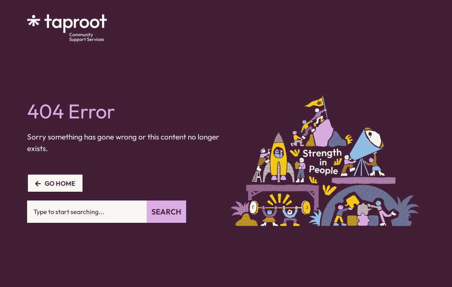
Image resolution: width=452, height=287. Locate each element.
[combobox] (87, 212)
